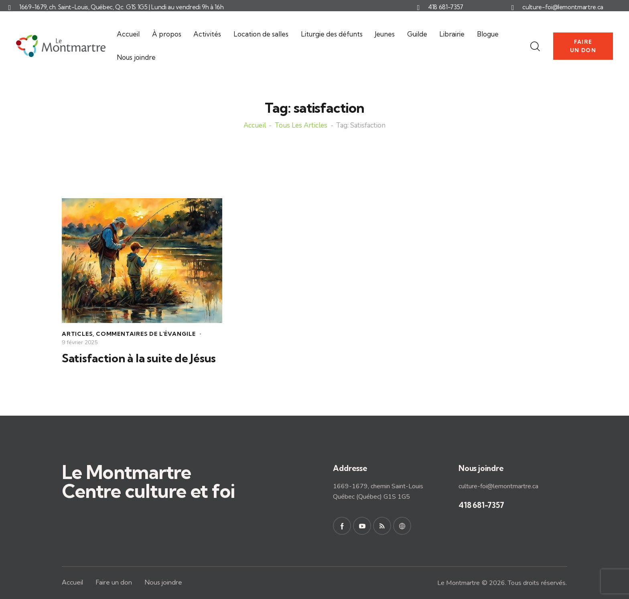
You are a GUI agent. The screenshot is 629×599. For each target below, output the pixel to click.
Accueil (254, 126)
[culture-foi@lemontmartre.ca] (512, 7)
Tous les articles (301, 126)
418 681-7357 (445, 7)
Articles (77, 333)
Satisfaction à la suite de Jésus (139, 358)
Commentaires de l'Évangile (146, 333)
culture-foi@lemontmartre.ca (562, 7)
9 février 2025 (79, 342)
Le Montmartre (458, 583)
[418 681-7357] (418, 7)
